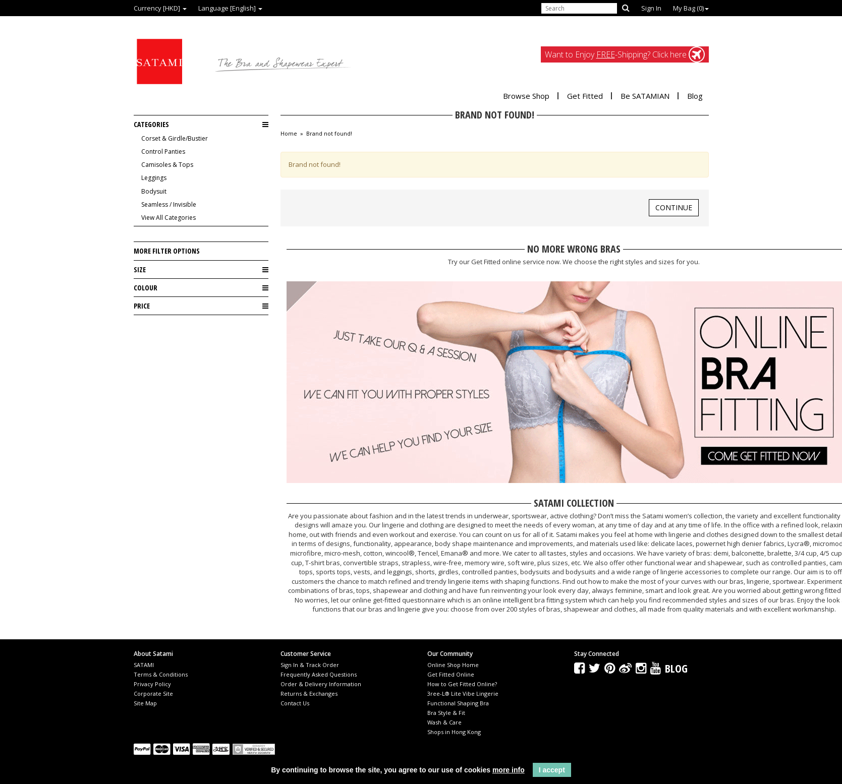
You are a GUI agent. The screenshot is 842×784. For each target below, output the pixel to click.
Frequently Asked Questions (318, 674)
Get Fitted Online (450, 674)
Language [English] (230, 8)
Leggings (153, 177)
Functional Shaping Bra (458, 703)
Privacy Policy (152, 684)
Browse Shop (526, 96)
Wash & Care (444, 722)
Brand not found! (329, 134)
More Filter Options (167, 251)
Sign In (651, 8)
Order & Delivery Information (320, 684)
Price (201, 306)
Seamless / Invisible (168, 204)
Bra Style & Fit (446, 712)
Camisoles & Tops (167, 164)
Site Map (145, 703)
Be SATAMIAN (645, 96)
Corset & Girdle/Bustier (174, 138)
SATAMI (144, 665)
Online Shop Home (453, 665)
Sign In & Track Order (309, 665)
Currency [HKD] (160, 8)
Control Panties (163, 151)
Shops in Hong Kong (454, 732)
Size (201, 270)
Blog (695, 96)
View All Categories (168, 217)
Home (288, 134)
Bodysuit (153, 191)
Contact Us (294, 703)
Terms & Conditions (161, 674)
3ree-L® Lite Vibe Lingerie (462, 693)
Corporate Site (153, 693)
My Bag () (691, 8)
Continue (673, 207)
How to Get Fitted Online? (462, 684)
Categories (201, 124)
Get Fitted (585, 96)
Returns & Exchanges (309, 693)
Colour (201, 288)
